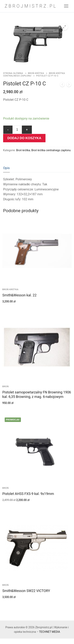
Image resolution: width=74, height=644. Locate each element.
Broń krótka (36, 73)
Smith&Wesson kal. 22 (19, 295)
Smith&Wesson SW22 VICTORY (26, 591)
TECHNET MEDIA (49, 631)
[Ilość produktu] (17, 130)
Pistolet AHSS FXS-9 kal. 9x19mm (28, 494)
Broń (5, 386)
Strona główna (13, 73)
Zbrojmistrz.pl (31, 6)
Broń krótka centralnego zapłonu (34, 74)
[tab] (6, 168)
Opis (6, 168)
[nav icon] (66, 6)
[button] (64, 26)
